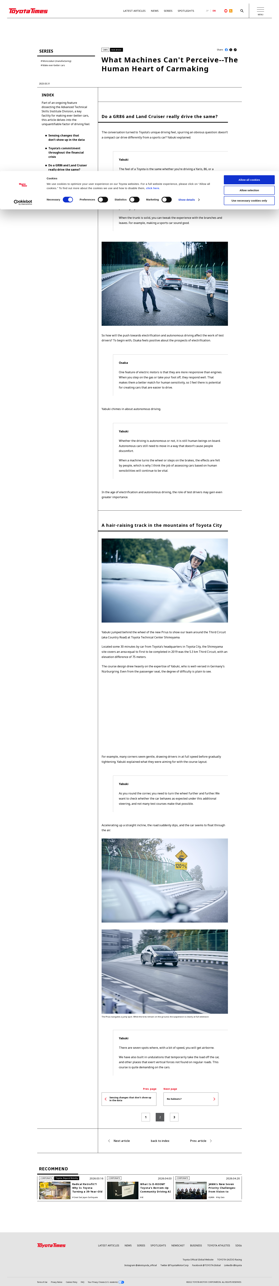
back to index (160, 1141)
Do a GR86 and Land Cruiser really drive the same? (67, 168)
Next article (122, 1141)
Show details (186, 28)
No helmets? (57, 191)
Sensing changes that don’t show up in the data (66, 138)
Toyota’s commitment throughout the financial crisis (66, 152)
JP (207, 10)
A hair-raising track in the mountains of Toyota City (66, 180)
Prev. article (198, 1141)
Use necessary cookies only (249, 29)
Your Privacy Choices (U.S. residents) (106, 1282)
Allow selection (249, 19)
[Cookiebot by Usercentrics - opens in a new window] (23, 31)
